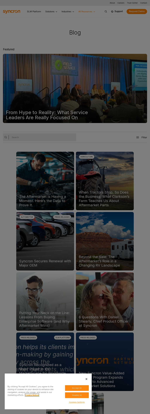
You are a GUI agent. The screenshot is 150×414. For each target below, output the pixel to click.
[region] (48, 391)
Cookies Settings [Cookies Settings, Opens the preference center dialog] (77, 402)
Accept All (77, 388)
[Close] (86, 379)
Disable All (77, 395)
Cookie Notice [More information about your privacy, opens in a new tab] (32, 395)
